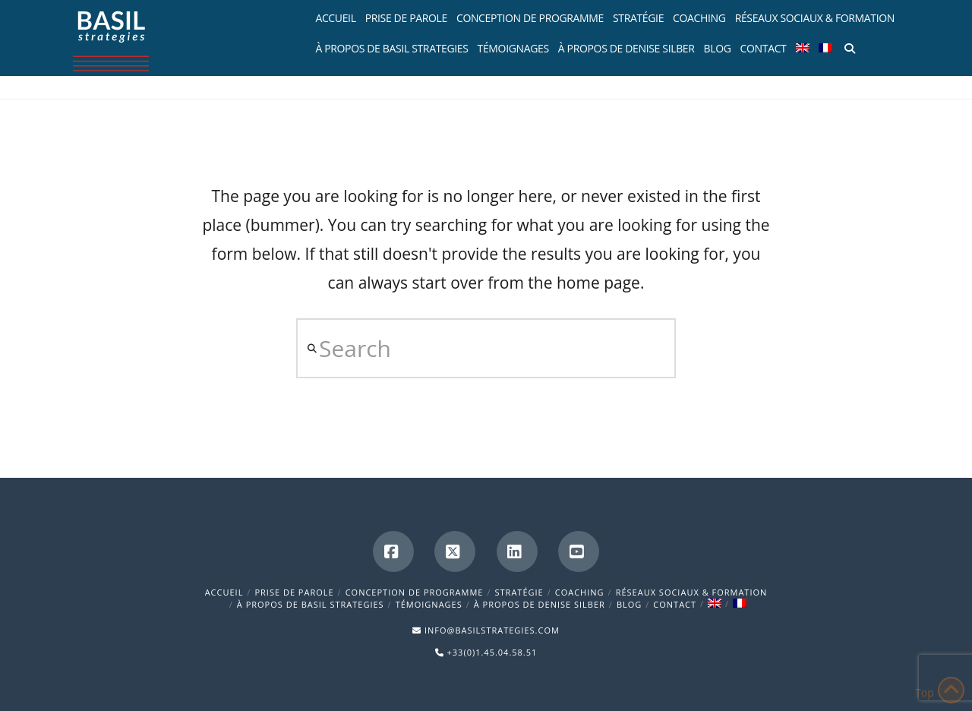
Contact (674, 604)
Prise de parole (293, 592)
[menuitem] (802, 45)
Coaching (579, 592)
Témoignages (429, 604)
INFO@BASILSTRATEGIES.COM (492, 630)
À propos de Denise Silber (539, 604)
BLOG (629, 604)
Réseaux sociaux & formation (692, 592)
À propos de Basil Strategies (310, 604)
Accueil (224, 592)
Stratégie (519, 592)
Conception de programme (415, 592)
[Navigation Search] (848, 45)
